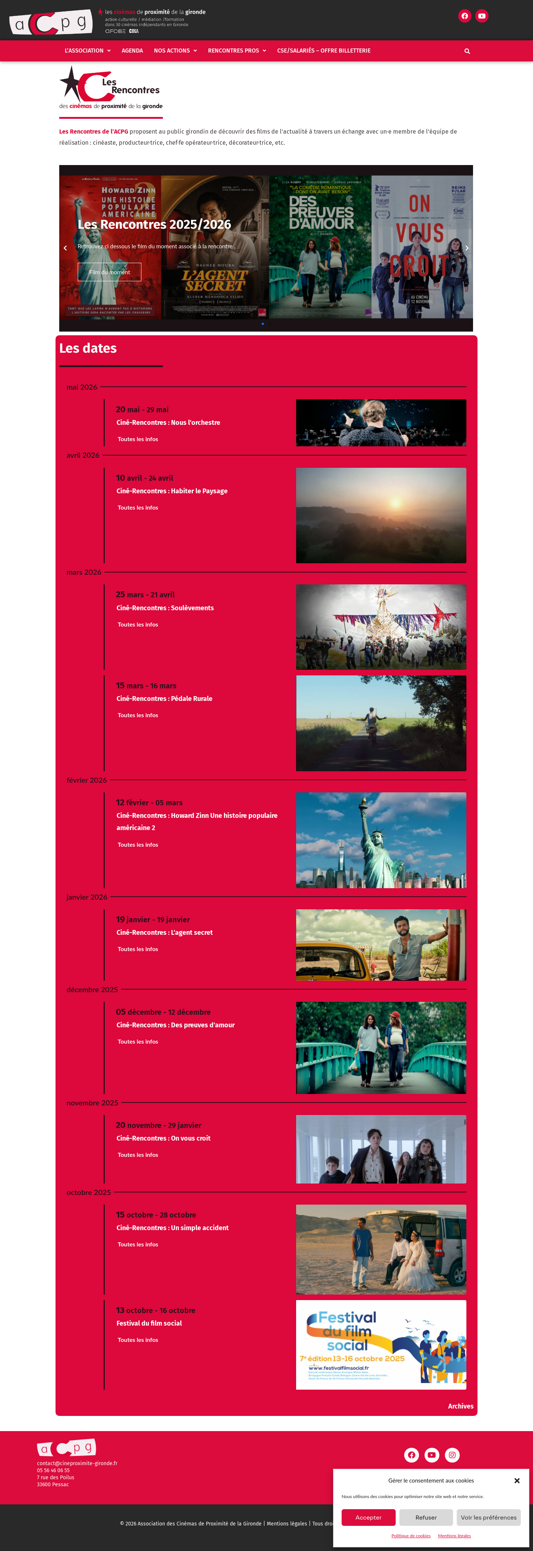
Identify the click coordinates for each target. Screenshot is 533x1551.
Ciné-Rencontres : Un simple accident (173, 1228)
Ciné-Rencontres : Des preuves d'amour (176, 1025)
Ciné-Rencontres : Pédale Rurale (164, 699)
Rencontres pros (237, 50)
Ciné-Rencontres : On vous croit (164, 1138)
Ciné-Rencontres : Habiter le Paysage (172, 491)
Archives (461, 1406)
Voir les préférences (489, 1517)
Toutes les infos (138, 438)
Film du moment (110, 272)
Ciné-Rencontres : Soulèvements (165, 608)
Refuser (426, 1517)
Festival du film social (149, 1323)
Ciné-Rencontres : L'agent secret (165, 933)
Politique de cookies (411, 1535)
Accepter (368, 1517)
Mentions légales (454, 1535)
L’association (88, 50)
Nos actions (175, 50)
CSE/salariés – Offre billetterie (324, 50)
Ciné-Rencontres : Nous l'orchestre (168, 423)
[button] (517, 1480)
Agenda (132, 50)
